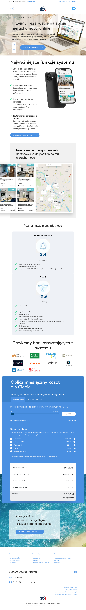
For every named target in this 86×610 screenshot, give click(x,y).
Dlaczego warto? (14, 560)
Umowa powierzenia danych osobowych (66, 592)
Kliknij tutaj (32, 1)
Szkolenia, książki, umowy (40, 563)
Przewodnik (36, 558)
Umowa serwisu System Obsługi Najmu (66, 594)
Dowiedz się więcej (31, 47)
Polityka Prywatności (71, 589)
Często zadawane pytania (62, 558)
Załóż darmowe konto (27, 532)
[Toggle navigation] (74, 8)
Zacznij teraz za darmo (23, 135)
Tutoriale (35, 560)
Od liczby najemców (34, 399)
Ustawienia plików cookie (70, 587)
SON (13, 18)
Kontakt (56, 563)
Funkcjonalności (14, 558)
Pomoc (56, 560)
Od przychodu (18, 399)
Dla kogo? (12, 563)
